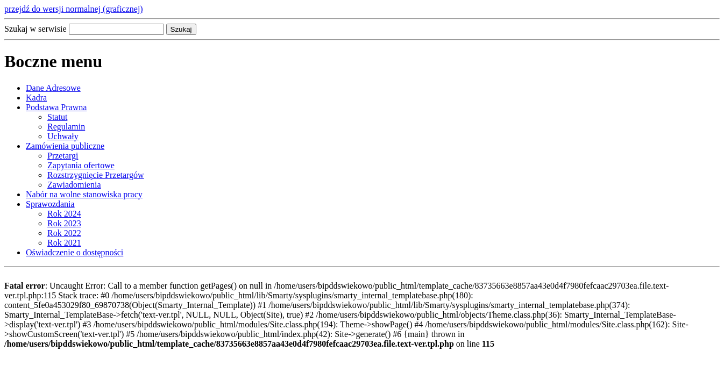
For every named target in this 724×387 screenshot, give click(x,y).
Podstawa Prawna (56, 107)
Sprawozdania (50, 204)
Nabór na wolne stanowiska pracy (84, 194)
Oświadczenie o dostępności (74, 252)
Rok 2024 (64, 213)
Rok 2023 (64, 223)
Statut (57, 116)
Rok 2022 (64, 233)
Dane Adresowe (53, 87)
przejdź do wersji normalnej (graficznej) (73, 8)
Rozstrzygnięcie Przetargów (95, 175)
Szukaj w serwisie (35, 28)
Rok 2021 (64, 242)
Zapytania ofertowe (81, 165)
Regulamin (66, 126)
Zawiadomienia (74, 184)
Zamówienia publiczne (65, 145)
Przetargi (62, 155)
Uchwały (63, 136)
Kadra (36, 97)
